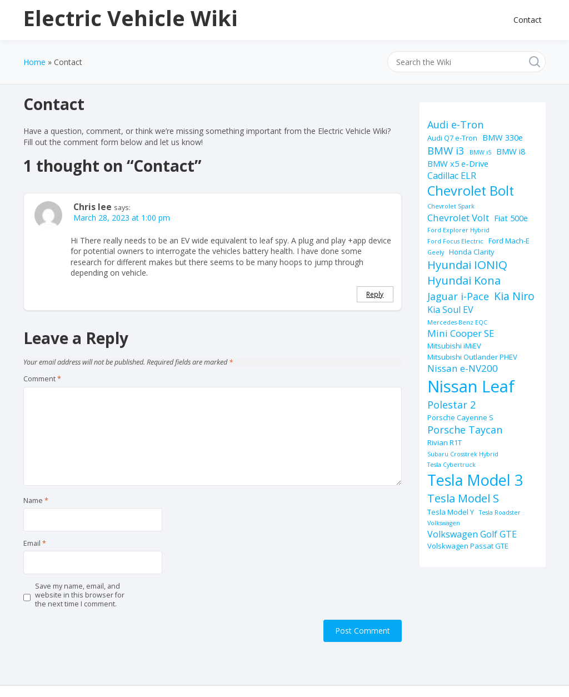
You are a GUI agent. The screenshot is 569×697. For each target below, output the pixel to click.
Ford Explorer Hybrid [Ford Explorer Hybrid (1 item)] (458, 230)
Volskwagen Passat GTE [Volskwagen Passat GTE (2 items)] (467, 546)
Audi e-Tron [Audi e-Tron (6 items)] (455, 124)
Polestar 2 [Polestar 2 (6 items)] (451, 404)
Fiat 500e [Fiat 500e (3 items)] (511, 217)
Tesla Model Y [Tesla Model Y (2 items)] (450, 512)
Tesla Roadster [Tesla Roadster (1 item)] (500, 512)
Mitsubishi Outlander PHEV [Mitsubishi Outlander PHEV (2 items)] (472, 357)
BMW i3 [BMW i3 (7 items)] (446, 150)
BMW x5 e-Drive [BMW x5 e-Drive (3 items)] (457, 163)
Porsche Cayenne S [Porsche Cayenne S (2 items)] (460, 417)
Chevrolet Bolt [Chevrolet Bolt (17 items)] (470, 191)
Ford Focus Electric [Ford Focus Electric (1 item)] (455, 241)
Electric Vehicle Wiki (130, 17)
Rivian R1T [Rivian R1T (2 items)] (444, 442)
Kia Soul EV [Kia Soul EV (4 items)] (450, 309)
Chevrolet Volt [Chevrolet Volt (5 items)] (458, 217)
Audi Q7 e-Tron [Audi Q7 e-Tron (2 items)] (452, 138)
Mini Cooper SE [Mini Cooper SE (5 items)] (461, 333)
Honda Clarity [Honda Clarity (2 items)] (472, 252)
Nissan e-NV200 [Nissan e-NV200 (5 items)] (462, 368)
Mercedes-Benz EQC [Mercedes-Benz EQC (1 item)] (457, 322)
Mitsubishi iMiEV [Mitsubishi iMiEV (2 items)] (454, 346)
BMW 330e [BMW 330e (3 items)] (502, 137)
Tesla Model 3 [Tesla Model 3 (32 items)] (475, 480)
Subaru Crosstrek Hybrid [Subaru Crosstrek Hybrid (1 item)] (462, 454)
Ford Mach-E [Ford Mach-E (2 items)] (509, 241)
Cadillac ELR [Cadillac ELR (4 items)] (451, 176)
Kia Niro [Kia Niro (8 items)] (514, 295)
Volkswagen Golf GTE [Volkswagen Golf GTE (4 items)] (472, 534)
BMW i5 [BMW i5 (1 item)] (480, 152)
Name (35, 500)
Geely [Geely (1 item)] (435, 252)
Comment (42, 379)
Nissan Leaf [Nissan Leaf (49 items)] (471, 386)
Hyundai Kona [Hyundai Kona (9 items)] (464, 280)
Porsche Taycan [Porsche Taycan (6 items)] (464, 429)
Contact (527, 19)
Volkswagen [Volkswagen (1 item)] (443, 523)
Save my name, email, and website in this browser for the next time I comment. (79, 595)
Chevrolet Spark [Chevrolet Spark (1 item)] (451, 206)
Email (34, 543)
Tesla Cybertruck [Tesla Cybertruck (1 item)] (451, 465)
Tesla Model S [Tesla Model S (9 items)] (463, 498)
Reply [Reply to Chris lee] (374, 294)
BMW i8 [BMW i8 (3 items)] (510, 151)
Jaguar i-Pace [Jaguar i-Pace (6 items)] (458, 296)
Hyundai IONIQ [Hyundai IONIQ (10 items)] (467, 264)
